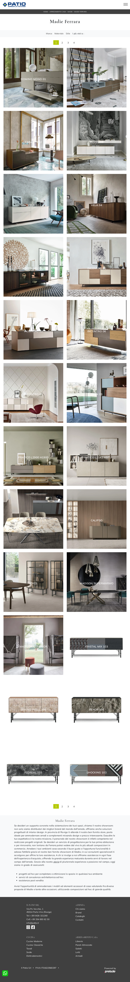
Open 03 (97, 394)
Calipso (97, 520)
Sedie (29, 952)
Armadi (79, 956)
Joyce (33, 583)
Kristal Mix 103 (96, 646)
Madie (70, 12)
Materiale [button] (59, 33)
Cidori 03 (96, 142)
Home (45, 12)
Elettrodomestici (34, 956)
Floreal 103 (33, 772)
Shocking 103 (97, 772)
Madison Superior (33, 646)
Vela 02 (33, 205)
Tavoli (29, 948)
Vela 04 (96, 205)
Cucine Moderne (34, 941)
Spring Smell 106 (33, 709)
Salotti (79, 948)
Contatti (79, 920)
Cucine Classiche (34, 945)
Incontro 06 (96, 331)
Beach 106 (96, 709)
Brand (78, 912)
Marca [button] (49, 33)
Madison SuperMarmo (96, 583)
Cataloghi (80, 916)
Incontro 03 (33, 331)
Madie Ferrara (80, 12)
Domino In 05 (96, 79)
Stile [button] (68, 33)
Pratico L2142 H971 (96, 457)
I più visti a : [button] (78, 33)
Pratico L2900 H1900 (33, 457)
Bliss (33, 520)
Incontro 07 (33, 394)
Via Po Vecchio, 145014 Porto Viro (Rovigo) (38, 910)
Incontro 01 (96, 268)
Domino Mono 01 (33, 79)
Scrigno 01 (33, 268)
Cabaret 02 (33, 142)
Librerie (79, 941)
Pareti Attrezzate (84, 945)
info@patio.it (32, 923)
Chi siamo (80, 909)
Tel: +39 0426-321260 (36, 915)
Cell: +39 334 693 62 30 (37, 919)
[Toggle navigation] (125, 4)
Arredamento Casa (58, 12)
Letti (78, 952)
